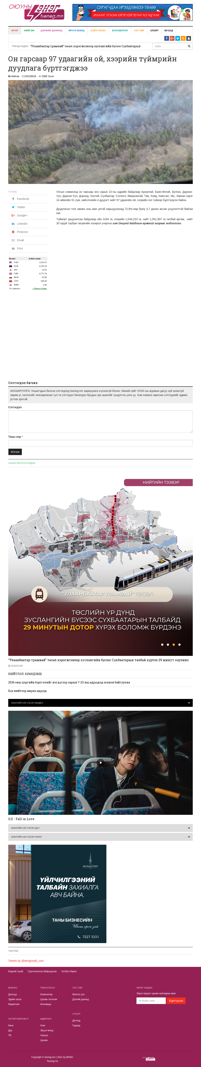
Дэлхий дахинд (51, 30)
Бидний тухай (15, 971)
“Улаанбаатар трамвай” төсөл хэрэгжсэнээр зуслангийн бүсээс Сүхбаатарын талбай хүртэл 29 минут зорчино (98, 660)
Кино (11, 1025)
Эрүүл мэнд (76, 30)
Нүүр (14, 30)
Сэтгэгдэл (15, 407)
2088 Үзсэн (48, 76)
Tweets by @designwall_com (26, 960)
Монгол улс (78, 994)
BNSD (69, 1057)
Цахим (44, 1040)
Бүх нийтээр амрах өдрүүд (27, 691)
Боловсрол (120, 30)
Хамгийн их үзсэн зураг (26, 836)
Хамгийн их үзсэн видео (27, 702)
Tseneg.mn (52, 1061)
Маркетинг (14, 1004)
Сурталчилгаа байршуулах (42, 971)
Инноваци (45, 1004)
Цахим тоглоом (48, 999)
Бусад (168, 30)
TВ (9, 1035)
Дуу (10, 1030)
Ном (42, 1025)
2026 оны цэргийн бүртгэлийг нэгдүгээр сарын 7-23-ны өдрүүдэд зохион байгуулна (69, 682)
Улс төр (139, 30)
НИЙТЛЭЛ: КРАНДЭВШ (25, 674)
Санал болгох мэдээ (21, 463)
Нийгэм (29, 30)
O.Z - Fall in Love (21, 819)
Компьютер (46, 994)
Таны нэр (14, 436)
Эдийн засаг (15, 999)
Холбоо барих (69, 971)
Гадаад (76, 1025)
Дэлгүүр (12, 994)
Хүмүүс (44, 1035)
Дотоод (76, 1020)
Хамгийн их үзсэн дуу (25, 828)
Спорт (154, 30)
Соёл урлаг (98, 30)
